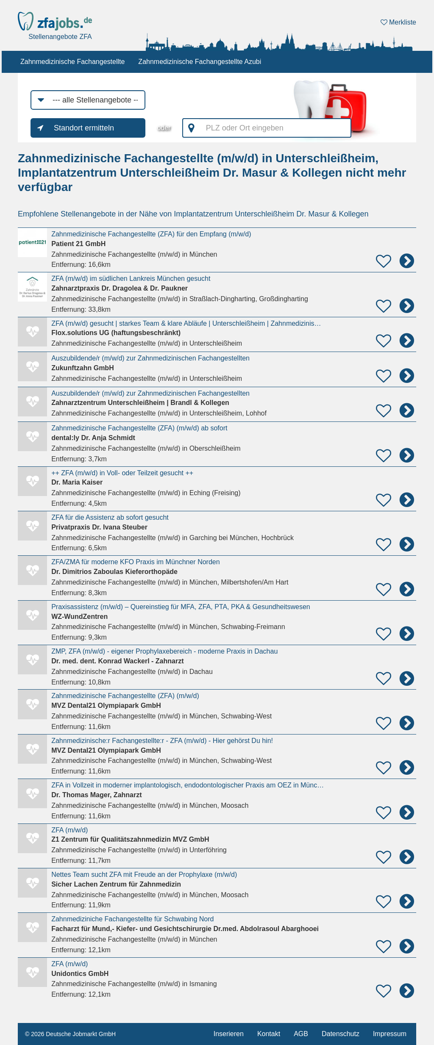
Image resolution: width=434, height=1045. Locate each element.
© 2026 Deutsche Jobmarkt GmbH (70, 1034)
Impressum (389, 1033)
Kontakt (268, 1033)
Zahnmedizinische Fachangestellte (72, 61)
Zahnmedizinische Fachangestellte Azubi (199, 61)
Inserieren (229, 1033)
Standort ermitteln (84, 128)
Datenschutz (340, 1033)
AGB (301, 1033)
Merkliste (398, 22)
